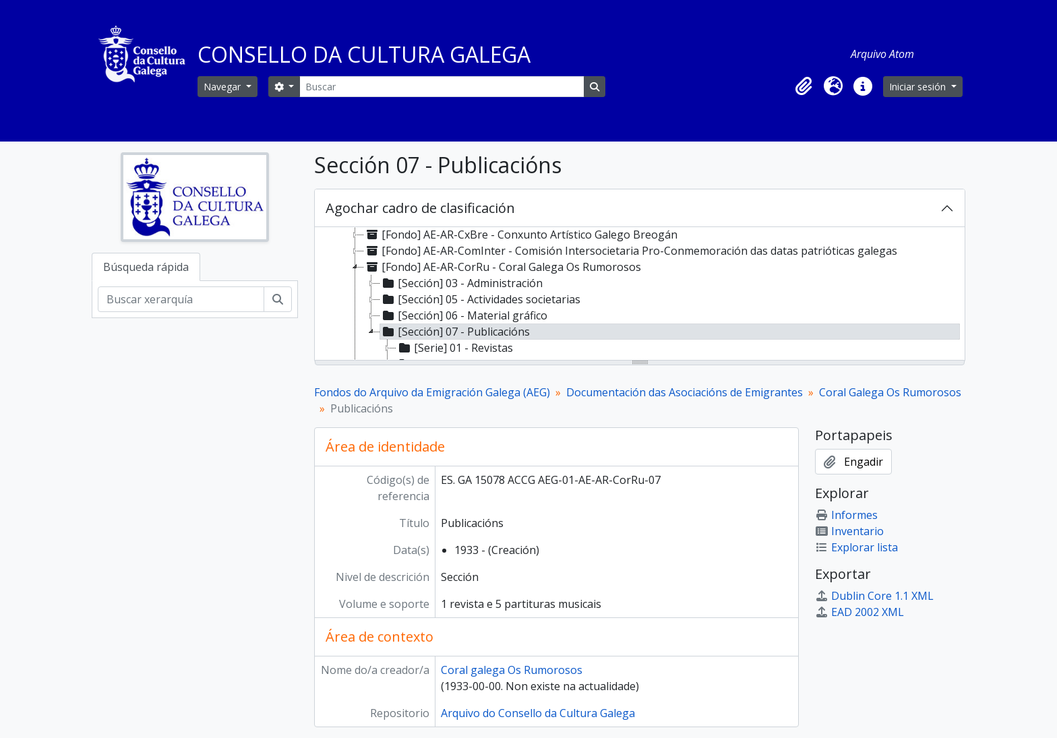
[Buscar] (441, 86)
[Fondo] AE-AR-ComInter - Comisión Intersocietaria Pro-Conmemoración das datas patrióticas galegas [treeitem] (630, 251)
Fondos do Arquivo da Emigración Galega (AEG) (432, 392)
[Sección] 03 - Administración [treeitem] (461, 283)
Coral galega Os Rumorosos (511, 670)
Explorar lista (856, 547)
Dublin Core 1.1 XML (874, 595)
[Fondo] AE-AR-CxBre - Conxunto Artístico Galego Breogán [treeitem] (520, 234)
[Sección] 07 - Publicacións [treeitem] (455, 332)
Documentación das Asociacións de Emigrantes (684, 392)
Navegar (223, 86)
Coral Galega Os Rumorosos (890, 392)
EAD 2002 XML (859, 612)
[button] (803, 86)
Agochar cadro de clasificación (420, 208)
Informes (846, 515)
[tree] (640, 294)
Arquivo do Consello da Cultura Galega (538, 713)
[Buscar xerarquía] (181, 299)
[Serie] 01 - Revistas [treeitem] (454, 348)
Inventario (849, 531)
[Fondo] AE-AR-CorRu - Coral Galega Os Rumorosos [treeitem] (502, 267)
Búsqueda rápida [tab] (146, 266)
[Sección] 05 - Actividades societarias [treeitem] (480, 299)
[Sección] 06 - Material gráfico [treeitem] (463, 315)
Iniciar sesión (918, 86)
